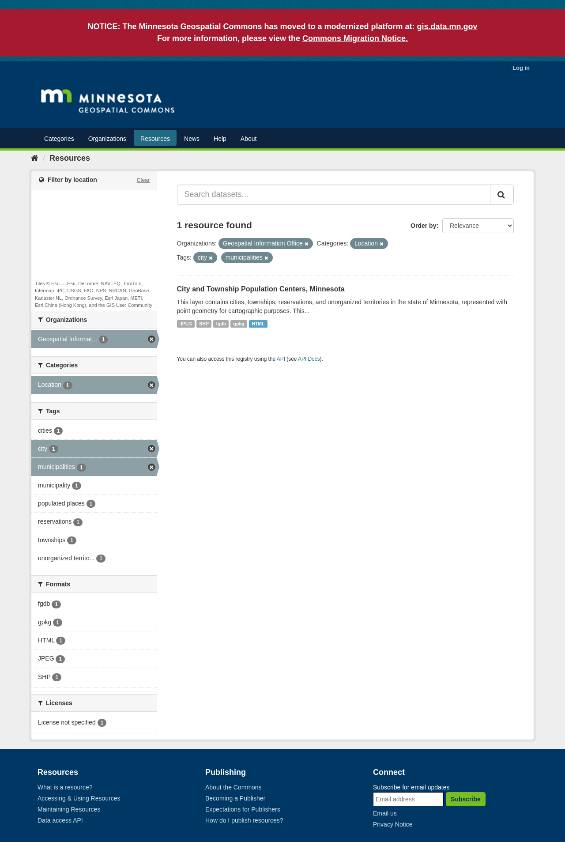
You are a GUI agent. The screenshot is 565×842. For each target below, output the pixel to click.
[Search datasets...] (334, 195)
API (281, 359)
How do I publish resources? (244, 820)
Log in (521, 67)
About (249, 138)
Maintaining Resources (69, 809)
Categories (59, 138)
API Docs (309, 359)
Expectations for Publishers (242, 809)
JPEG (186, 323)
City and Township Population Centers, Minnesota (261, 289)
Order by (423, 225)
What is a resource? (65, 787)
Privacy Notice (392, 824)
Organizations (107, 138)
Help (220, 138)
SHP (204, 323)
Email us (385, 813)
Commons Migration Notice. (355, 38)
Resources (155, 138)
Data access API (60, 820)
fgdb (221, 323)
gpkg (239, 323)
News (192, 138)
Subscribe (466, 799)
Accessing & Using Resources (79, 798)
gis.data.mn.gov (447, 26)
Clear (143, 180)
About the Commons (233, 787)
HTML (258, 323)
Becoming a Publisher (235, 798)
